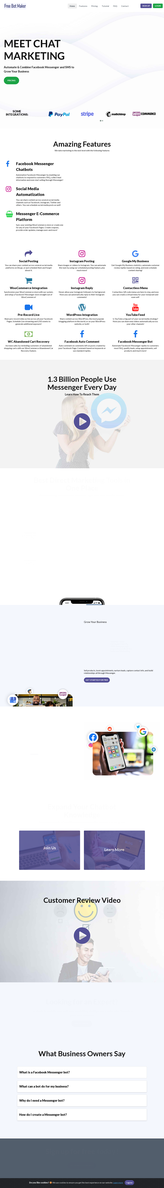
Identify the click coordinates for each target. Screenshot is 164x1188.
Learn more (118, 1182)
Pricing (94, 6)
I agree (129, 1182)
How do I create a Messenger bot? (43, 1112)
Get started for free (97, 677)
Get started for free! (81, 1163)
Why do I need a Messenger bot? (41, 1098)
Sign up (146, 6)
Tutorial (105, 6)
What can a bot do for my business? (44, 1084)
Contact (125, 6)
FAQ (115, 6)
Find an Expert (81, 1021)
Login (158, 6)
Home (72, 6)
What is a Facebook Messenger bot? (44, 1070)
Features (83, 6)
